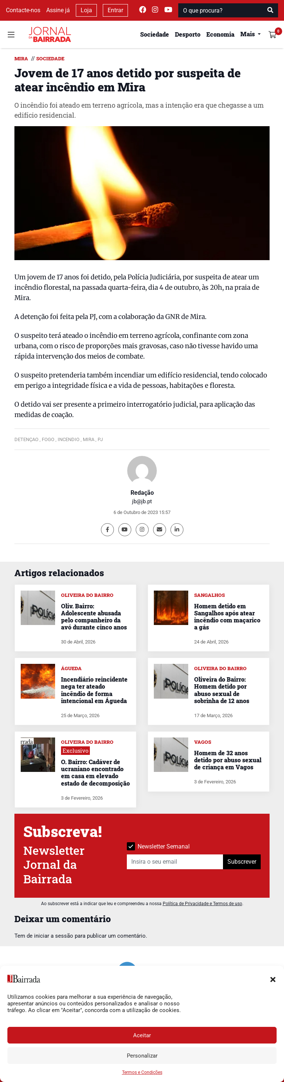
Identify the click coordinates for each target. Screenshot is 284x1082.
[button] (273, 978)
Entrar (115, 10)
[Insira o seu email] (175, 861)
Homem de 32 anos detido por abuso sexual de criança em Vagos (227, 760)
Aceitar (142, 1035)
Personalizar (142, 1055)
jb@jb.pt (142, 501)
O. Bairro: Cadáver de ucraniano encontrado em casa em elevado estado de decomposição (95, 772)
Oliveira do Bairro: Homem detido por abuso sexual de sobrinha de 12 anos (221, 690)
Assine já (58, 10)
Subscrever (241, 861)
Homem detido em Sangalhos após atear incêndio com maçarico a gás (227, 616)
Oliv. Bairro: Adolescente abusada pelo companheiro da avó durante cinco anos (94, 616)
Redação (142, 492)
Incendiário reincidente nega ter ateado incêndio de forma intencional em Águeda (94, 690)
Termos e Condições (142, 1072)
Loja (86, 10)
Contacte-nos (23, 10)
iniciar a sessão (53, 936)
